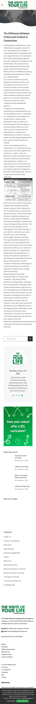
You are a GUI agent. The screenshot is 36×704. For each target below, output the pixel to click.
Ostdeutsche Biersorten (22, 486)
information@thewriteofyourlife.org (17, 631)
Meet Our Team (5, 652)
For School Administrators (8, 665)
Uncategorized (9, 585)
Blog (2, 675)
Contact (3, 677)
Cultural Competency (12, 541)
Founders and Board (6, 657)
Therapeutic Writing (11, 577)
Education (7, 545)
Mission (3, 644)
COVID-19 (7, 537)
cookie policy (11, 701)
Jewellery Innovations (22, 467)
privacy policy (27, 698)
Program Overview (6, 654)
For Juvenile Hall (5, 670)
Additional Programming (8, 649)
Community (4, 672)
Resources (7, 561)
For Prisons (4, 667)
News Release (9, 549)
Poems (6, 557)
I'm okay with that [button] (22, 701)
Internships (4, 647)
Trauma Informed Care (12, 581)
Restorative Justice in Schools (14, 569)
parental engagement (12, 553)
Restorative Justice (10, 565)
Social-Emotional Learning (14, 573)
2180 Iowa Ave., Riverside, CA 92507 (19, 628)
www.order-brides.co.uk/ (13, 248)
